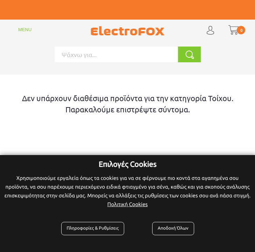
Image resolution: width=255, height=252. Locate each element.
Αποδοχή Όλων (173, 228)
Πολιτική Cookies (127, 204)
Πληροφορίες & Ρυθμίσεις (93, 228)
